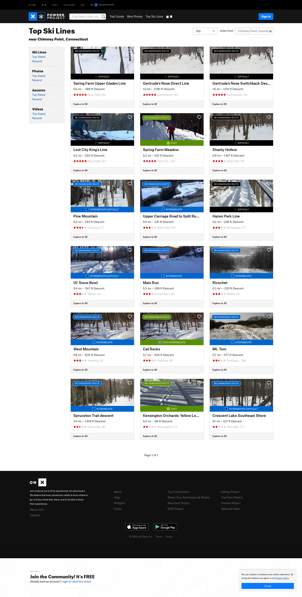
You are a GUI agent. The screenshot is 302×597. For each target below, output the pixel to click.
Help (117, 497)
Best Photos (135, 16)
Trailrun (69, 4)
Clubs (118, 508)
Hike (55, 4)
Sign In (266, 16)
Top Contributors (179, 491)
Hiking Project (230, 491)
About (118, 491)
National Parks (230, 508)
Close (267, 586)
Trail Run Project (231, 497)
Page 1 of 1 (151, 455)
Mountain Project (179, 503)
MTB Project (175, 508)
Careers (35, 515)
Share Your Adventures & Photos (189, 497)
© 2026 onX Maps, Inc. (141, 536)
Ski (83, 4)
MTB (44, 4)
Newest (37, 61)
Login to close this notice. (76, 581)
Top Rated (38, 56)
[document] (268, 581)
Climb (32, 4)
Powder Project (231, 503)
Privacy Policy (282, 578)
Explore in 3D (80, 104)
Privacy (169, 536)
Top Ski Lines (154, 16)
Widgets (119, 503)
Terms (159, 536)
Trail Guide (117, 16)
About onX (37, 509)
